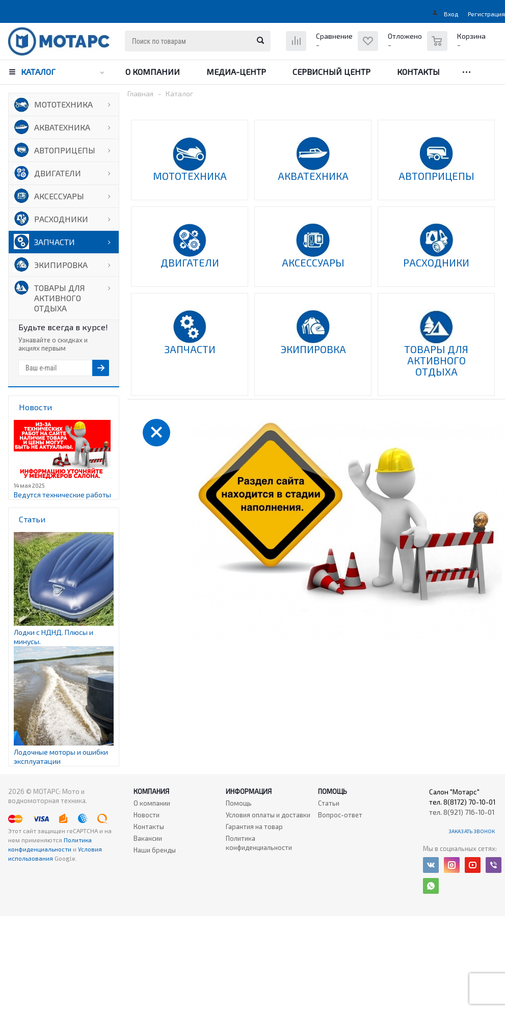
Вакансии (148, 838)
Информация (249, 791)
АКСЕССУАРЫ (59, 196)
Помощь (332, 791)
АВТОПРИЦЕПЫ (64, 150)
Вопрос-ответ (340, 815)
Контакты (418, 71)
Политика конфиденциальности (259, 843)
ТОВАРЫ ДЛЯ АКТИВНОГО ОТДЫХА (59, 298)
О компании (152, 71)
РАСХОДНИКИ (61, 219)
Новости (147, 815)
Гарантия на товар (254, 826)
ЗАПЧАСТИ (54, 242)
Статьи (328, 803)
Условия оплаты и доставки (268, 815)
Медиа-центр (236, 71)
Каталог (38, 71)
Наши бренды (155, 850)
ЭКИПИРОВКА (61, 265)
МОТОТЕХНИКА (63, 104)
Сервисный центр (331, 71)
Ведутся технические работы (62, 494)
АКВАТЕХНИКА (62, 127)
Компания (151, 791)
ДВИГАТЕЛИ (57, 173)
